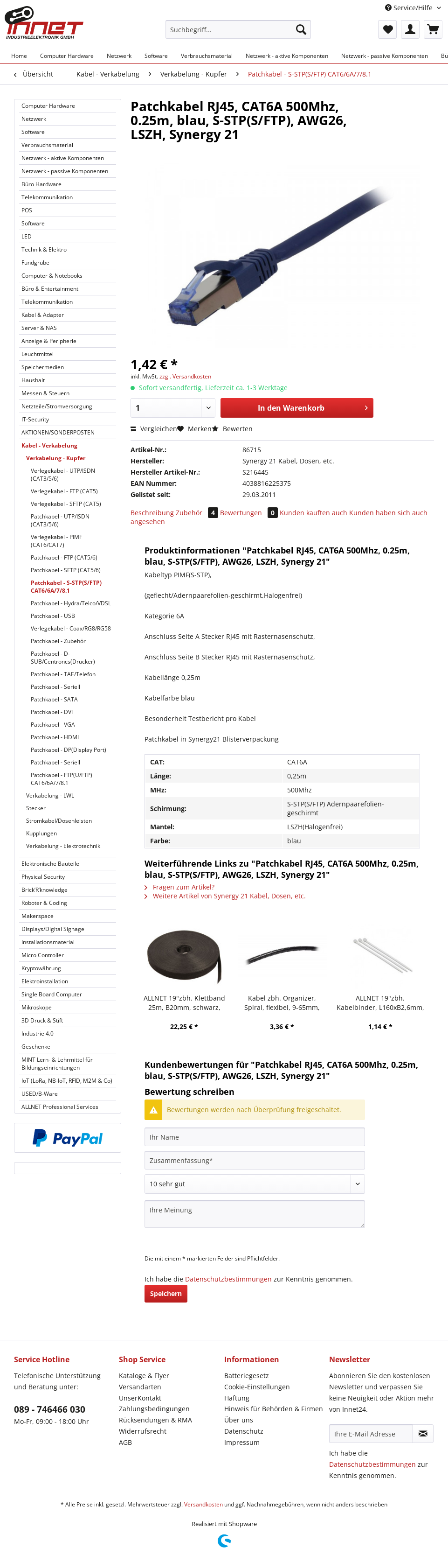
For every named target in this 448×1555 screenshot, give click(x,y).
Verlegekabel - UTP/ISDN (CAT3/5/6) (63, 475)
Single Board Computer (51, 994)
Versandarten (140, 1386)
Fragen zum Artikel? (179, 887)
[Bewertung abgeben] (255, 1184)
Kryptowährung (41, 968)
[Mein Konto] (410, 29)
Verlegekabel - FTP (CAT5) (64, 491)
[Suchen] (301, 29)
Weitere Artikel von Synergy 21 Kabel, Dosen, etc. (225, 895)
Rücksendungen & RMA (155, 1419)
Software (33, 132)
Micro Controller (42, 955)
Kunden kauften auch (313, 512)
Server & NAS (39, 328)
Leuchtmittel (37, 354)
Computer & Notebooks (52, 276)
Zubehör (198, 512)
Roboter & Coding (44, 903)
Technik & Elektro (44, 249)
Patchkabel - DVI (52, 712)
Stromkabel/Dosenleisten (59, 821)
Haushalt (33, 380)
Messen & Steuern (45, 393)
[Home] (19, 55)
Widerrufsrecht (142, 1431)
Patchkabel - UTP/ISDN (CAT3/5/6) (60, 520)
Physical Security (43, 877)
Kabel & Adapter (42, 315)
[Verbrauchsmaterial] (206, 55)
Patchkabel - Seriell (55, 687)
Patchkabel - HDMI (55, 737)
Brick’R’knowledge (44, 890)
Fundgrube (35, 262)
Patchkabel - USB (53, 616)
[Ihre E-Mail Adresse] (371, 1433)
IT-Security (35, 419)
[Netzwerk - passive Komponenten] (384, 55)
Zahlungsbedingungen (154, 1408)
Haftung (236, 1398)
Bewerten (232, 428)
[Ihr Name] (255, 1137)
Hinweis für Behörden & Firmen (273, 1408)
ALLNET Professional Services (59, 1107)
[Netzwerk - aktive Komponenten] (287, 55)
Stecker (36, 808)
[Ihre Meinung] (255, 1214)
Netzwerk (33, 119)
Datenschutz (243, 1431)
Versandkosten (203, 1504)
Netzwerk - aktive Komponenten (62, 158)
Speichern (166, 1293)
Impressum (242, 1442)
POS (26, 210)
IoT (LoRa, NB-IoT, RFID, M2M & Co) (66, 1081)
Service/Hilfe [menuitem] (409, 7)
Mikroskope (36, 1007)
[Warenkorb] (433, 29)
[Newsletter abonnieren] (423, 1433)
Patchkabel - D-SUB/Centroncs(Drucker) (63, 657)
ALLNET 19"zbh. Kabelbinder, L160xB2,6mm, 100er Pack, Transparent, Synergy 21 (380, 1003)
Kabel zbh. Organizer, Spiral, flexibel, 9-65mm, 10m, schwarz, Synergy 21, (282, 1003)
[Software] (156, 55)
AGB (125, 1442)
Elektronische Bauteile (50, 864)
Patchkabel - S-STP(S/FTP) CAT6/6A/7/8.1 (66, 587)
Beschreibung (152, 512)
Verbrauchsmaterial (47, 145)
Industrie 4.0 (37, 1033)
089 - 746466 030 (49, 1409)
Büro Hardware (41, 184)
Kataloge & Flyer (144, 1375)
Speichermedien (42, 367)
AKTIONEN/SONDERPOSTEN (58, 432)
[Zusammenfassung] (255, 1160)
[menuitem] (238, 34)
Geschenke (35, 1047)
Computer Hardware (48, 106)
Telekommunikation (47, 197)
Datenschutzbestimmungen (228, 1279)
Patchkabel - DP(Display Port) (68, 750)
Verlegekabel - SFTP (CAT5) (66, 504)
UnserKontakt (140, 1398)
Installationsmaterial (48, 942)
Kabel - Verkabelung (49, 445)
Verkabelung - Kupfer (55, 458)
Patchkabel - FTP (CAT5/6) (64, 557)
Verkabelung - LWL (50, 795)
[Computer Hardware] (67, 55)
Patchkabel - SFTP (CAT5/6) (66, 570)
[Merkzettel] (387, 29)
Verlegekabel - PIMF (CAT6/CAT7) (56, 541)
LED (26, 236)
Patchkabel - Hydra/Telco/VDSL (71, 603)
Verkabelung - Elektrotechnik (63, 846)
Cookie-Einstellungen (257, 1386)
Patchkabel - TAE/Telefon (63, 674)
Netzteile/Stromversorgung (56, 406)
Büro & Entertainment (49, 289)
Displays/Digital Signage (52, 929)
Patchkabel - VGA (53, 724)
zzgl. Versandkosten (185, 376)
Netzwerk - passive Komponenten (64, 171)
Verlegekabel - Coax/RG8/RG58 (71, 628)
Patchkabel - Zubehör (58, 641)
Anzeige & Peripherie (48, 341)
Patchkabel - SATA (54, 699)
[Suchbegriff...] (238, 29)
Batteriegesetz (246, 1375)
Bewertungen (250, 512)
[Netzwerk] (119, 55)
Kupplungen (41, 833)
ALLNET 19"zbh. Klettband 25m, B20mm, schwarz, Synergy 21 (184, 1003)
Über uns (238, 1419)
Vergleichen (154, 428)
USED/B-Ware (39, 1094)
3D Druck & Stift (42, 1020)
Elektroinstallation (44, 981)
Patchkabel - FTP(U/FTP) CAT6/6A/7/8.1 (61, 779)
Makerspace (37, 916)
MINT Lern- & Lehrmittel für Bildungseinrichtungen (57, 1064)
